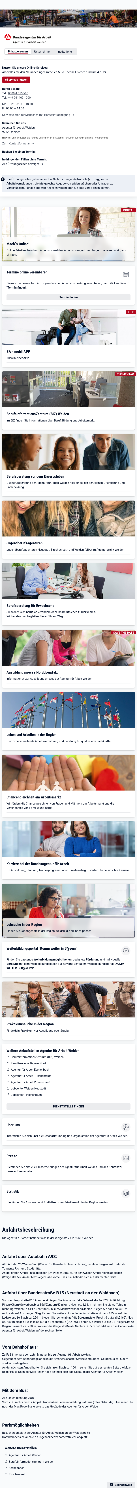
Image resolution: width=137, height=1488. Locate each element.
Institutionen (65, 51)
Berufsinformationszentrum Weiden (31, 1461)
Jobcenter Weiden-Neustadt (28, 1088)
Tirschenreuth (17, 1474)
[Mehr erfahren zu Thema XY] (23, 164)
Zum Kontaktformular (16, 143)
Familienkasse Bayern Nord (28, 1063)
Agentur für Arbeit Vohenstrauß (30, 1082)
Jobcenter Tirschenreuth (26, 1095)
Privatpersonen (18, 51)
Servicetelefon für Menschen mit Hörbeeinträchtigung (36, 115)
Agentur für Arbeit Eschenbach (30, 1069)
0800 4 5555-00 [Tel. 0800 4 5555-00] (18, 93)
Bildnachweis (123, 1485)
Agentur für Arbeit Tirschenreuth (31, 1076)
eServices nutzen (16, 79)
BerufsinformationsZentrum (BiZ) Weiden (37, 1057)
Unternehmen (42, 51)
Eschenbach (16, 1468)
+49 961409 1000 (19, 97)
